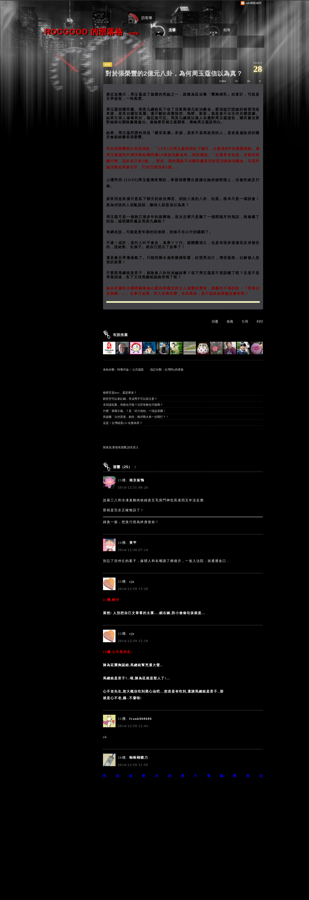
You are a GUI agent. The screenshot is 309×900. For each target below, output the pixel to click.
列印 (260, 321)
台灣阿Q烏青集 (174, 369)
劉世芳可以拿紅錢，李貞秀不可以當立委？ (130, 398)
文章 (172, 30)
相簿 (226, 30)
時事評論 (123, 369)
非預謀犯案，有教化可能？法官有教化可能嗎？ (133, 404)
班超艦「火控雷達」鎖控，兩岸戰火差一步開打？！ (136, 416)
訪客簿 (146, 18)
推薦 (230, 321)
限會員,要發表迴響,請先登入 (121, 447)
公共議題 (138, 369)
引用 (245, 321)
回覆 (215, 321)
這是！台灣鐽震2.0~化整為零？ (122, 423)
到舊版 (133, 33)
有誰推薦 (120, 335)
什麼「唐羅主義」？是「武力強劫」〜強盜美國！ (134, 411)
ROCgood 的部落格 (84, 31)
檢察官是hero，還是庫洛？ (120, 392)
